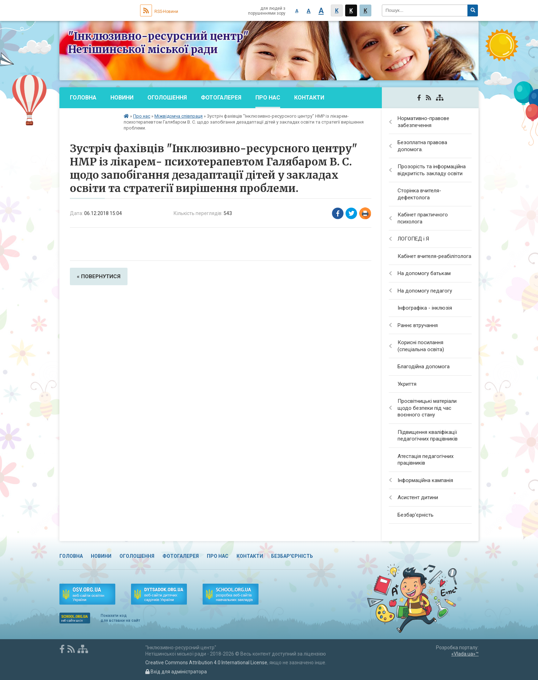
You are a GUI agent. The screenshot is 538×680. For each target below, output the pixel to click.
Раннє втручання (418, 325)
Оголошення (167, 97)
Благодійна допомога (424, 366)
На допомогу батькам (424, 273)
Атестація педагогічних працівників (425, 459)
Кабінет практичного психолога (423, 218)
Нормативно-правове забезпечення (423, 121)
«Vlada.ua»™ (465, 654)
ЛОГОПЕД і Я (413, 239)
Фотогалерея (221, 97)
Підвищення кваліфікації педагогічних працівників (428, 435)
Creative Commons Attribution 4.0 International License (206, 662)
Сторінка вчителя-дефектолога (419, 194)
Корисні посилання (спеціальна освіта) (421, 346)
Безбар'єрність (93, 118)
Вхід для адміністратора (176, 671)
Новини (121, 97)
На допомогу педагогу (425, 291)
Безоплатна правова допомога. (422, 146)
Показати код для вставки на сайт (120, 618)
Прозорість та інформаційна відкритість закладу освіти (432, 170)
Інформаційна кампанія (425, 480)
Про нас (267, 97)
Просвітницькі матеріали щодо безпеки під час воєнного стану (427, 408)
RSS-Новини (159, 11)
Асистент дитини (418, 497)
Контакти (309, 97)
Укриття (407, 384)
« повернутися (99, 276)
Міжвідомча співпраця (178, 116)
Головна (83, 97)
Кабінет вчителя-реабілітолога (434, 256)
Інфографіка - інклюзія (425, 308)
